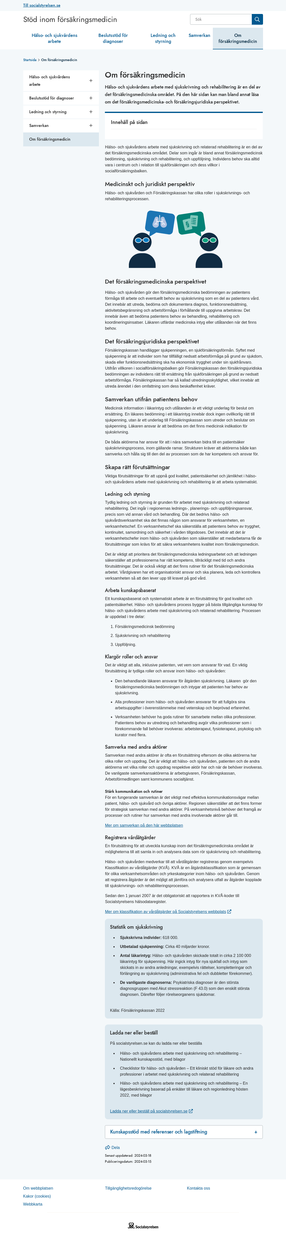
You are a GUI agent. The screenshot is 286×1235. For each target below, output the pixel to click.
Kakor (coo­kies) (37, 1196)
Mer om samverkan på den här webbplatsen (144, 825)
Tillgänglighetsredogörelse (128, 1188)
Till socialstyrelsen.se (41, 5)
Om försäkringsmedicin (238, 38)
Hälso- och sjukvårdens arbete (54, 38)
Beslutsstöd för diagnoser (113, 38)
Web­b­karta (32, 1204)
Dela (112, 1147)
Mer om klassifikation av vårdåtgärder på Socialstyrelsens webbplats (165, 912)
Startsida (29, 59)
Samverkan (199, 35)
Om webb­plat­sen (38, 1188)
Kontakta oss (198, 1188)
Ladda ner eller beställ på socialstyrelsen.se (148, 1111)
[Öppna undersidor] (91, 81)
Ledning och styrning (163, 38)
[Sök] (221, 19)
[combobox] (226, 19)
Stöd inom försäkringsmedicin (70, 19)
